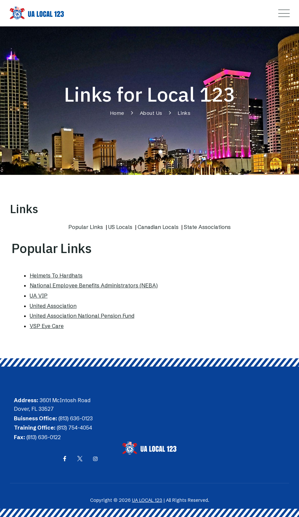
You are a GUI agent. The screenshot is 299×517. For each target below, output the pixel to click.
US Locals (120, 227)
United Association (53, 306)
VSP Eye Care (47, 326)
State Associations (207, 227)
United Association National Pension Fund (82, 315)
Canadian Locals (158, 227)
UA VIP (39, 295)
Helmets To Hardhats (56, 275)
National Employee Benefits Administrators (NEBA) (94, 285)
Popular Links (85, 227)
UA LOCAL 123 (147, 500)
